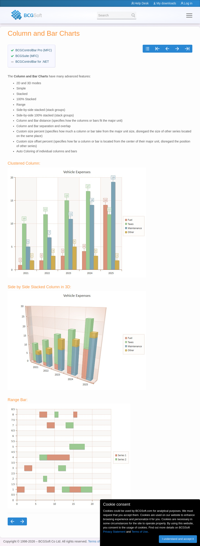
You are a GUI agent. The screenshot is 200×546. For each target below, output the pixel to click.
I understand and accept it (178, 539)
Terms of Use (97, 541)
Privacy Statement (114, 531)
